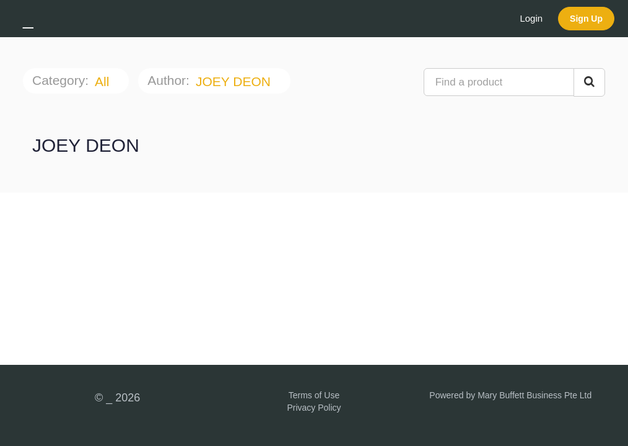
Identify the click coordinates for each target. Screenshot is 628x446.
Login (531, 18)
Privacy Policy (314, 408)
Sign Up (586, 19)
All (104, 81)
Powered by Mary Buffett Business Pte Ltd (510, 395)
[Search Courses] (589, 82)
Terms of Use (314, 395)
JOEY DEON (235, 81)
